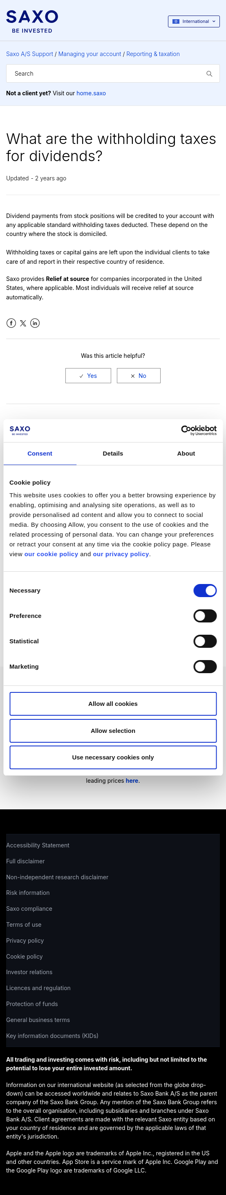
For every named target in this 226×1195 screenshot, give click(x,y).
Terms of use (24, 924)
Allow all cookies (113, 703)
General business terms (38, 1019)
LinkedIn (35, 323)
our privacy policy (121, 553)
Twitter (23, 323)
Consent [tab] (39, 453)
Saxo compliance (29, 908)
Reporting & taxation (153, 53)
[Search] (113, 73)
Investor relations (29, 971)
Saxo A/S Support (29, 53)
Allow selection (113, 730)
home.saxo (91, 93)
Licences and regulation (38, 987)
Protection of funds (32, 1003)
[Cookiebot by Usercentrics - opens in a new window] (181, 430)
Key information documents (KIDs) (52, 1035)
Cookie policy (24, 956)
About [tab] (186, 453)
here (132, 780)
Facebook (11, 323)
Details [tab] (113, 453)
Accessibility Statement (37, 845)
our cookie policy (51, 553)
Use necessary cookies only (113, 757)
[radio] (88, 375)
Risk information (28, 892)
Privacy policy (25, 940)
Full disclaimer (25, 861)
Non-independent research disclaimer (57, 877)
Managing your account (89, 53)
